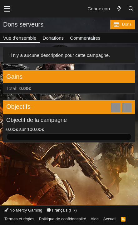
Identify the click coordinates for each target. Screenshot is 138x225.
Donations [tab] (53, 38)
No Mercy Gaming (23, 210)
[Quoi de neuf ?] (119, 9)
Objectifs (18, 106)
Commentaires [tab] (85, 38)
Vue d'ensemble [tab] (20, 38)
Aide (95, 219)
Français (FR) (62, 210)
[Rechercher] (131, 9)
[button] (7, 9)
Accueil (109, 219)
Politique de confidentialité (62, 219)
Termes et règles (19, 219)
